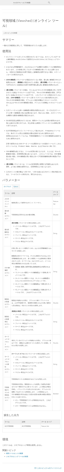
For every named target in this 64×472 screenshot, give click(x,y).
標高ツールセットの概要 (14, 453)
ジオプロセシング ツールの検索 (17, 456)
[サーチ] (49, 3)
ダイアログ (7, 186)
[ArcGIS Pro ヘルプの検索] (30, 2)
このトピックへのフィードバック (49, 468)
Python (16, 186)
